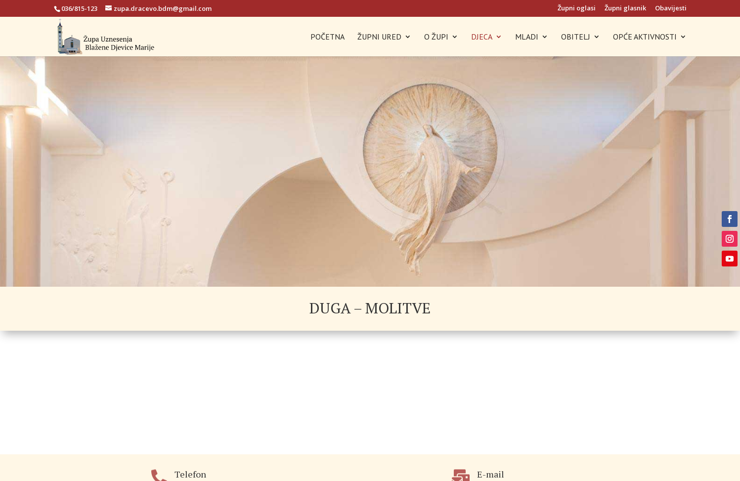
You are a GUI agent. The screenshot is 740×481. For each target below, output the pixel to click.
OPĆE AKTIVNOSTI (645, 37)
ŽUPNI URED (379, 37)
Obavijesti (671, 8)
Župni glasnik (625, 8)
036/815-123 (79, 8)
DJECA (481, 37)
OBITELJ (575, 37)
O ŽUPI (436, 37)
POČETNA (327, 37)
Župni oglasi (577, 8)
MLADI (526, 37)
